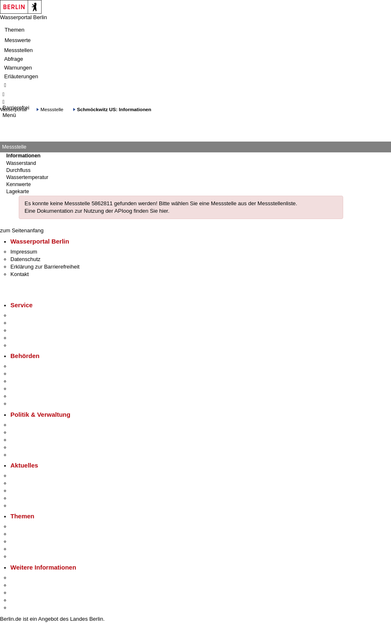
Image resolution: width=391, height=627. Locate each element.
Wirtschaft (22, 593)
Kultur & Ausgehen (32, 578)
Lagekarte (17, 191)
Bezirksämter (26, 381)
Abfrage (13, 59)
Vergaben (22, 455)
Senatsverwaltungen (34, 374)
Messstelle (51, 109)
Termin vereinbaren (33, 323)
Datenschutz (25, 259)
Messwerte (18, 40)
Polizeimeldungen (31, 483)
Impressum (23, 252)
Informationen (23, 156)
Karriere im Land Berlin (38, 432)
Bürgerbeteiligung (31, 440)
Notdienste (23, 338)
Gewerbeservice (29, 345)
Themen (15, 30)
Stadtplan (21, 608)
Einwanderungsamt (33, 404)
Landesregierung (30, 425)
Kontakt (19, 274)
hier (163, 211)
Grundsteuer (25, 556)
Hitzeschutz (24, 506)
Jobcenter (22, 396)
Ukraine (19, 498)
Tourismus (22, 585)
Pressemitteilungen (33, 476)
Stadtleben (23, 600)
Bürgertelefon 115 (31, 330)
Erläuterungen (21, 76)
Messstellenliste (276, 203)
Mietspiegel (24, 549)
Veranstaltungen (29, 491)
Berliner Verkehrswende (39, 534)
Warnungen (18, 68)
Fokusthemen (26, 526)
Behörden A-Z (27, 366)
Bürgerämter (25, 389)
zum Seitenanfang (22, 230)
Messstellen (18, 50)
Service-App (25, 315)
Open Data (23, 447)
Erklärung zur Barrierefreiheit (44, 267)
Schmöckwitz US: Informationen (114, 109)
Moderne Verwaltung (35, 541)
